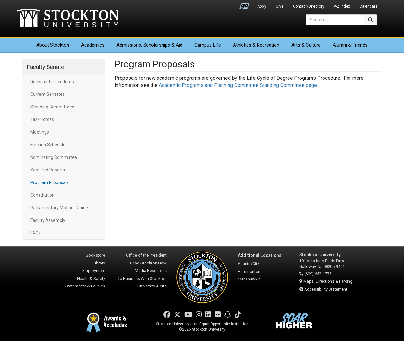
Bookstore (95, 255)
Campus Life (207, 45)
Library (99, 263)
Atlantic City (248, 263)
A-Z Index (342, 6)
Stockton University (67, 19)
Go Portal (244, 4)
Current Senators (47, 94)
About (52, 45)
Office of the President (146, 255)
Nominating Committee (53, 157)
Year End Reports (47, 169)
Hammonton (249, 271)
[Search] (335, 19)
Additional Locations (260, 255)
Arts (306, 45)
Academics (92, 45)
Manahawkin (249, 279)
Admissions (149, 45)
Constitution (42, 195)
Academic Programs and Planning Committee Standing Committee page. (239, 85)
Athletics (256, 45)
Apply (261, 6)
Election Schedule (48, 144)
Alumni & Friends (350, 45)
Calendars (368, 6)
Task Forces (42, 119)
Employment (93, 270)
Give (279, 6)
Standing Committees (52, 106)
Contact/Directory (308, 6)
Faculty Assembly (47, 220)
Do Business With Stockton (142, 278)
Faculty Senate (45, 67)
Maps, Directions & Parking (328, 281)
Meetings (39, 132)
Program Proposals (49, 182)
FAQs (35, 232)
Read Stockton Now (148, 263)
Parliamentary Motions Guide (59, 207)
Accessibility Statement (325, 289)
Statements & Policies (85, 286)
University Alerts (152, 286)
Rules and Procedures (52, 81)
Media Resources (151, 270)
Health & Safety (91, 278)
